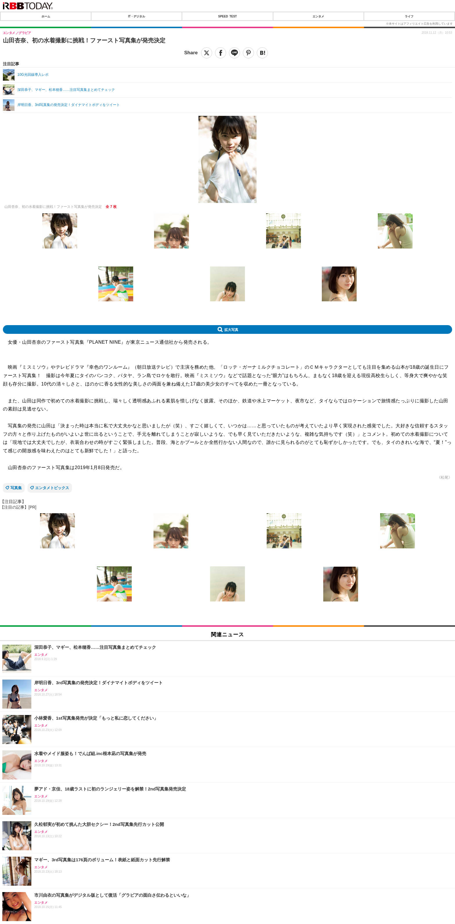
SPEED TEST (227, 16)
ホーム (45, 16)
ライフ (409, 16)
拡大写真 (231, 329)
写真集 (16, 488)
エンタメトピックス (52, 488)
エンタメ (318, 16)
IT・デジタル (136, 16)
